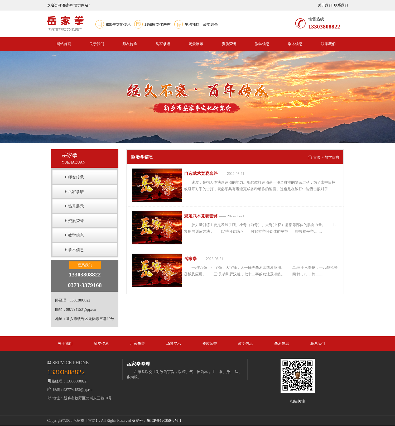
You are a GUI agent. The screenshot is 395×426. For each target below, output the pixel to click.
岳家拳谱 (163, 44)
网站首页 (63, 44)
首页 (317, 157)
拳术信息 (295, 44)
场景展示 (196, 44)
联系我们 (341, 5)
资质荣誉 (229, 44)
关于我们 (325, 5)
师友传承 (129, 44)
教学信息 (262, 44)
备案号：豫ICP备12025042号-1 (156, 421)
